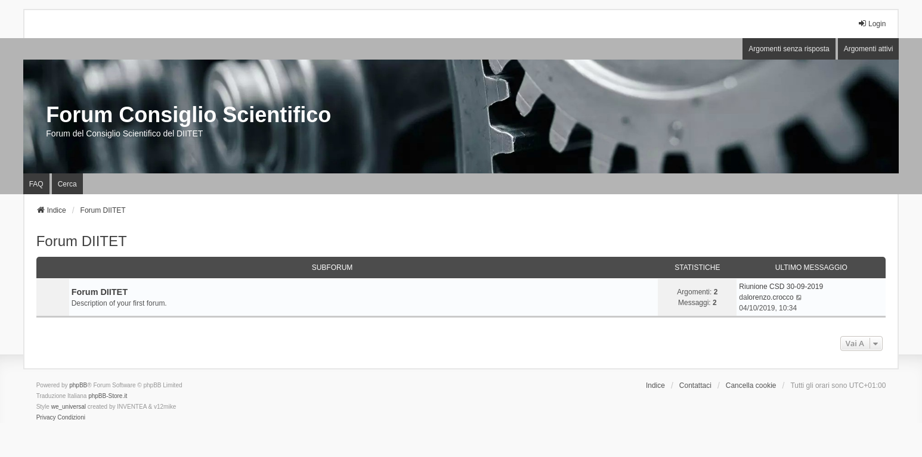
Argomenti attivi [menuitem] (868, 49)
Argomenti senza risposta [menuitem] (788, 49)
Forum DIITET (81, 241)
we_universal (68, 406)
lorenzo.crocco (770, 297)
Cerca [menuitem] (67, 184)
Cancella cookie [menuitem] (751, 385)
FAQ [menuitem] (36, 184)
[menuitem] (46, 417)
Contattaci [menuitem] (695, 385)
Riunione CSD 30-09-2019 (781, 286)
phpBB (78, 385)
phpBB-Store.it (107, 396)
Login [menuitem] (872, 23)
